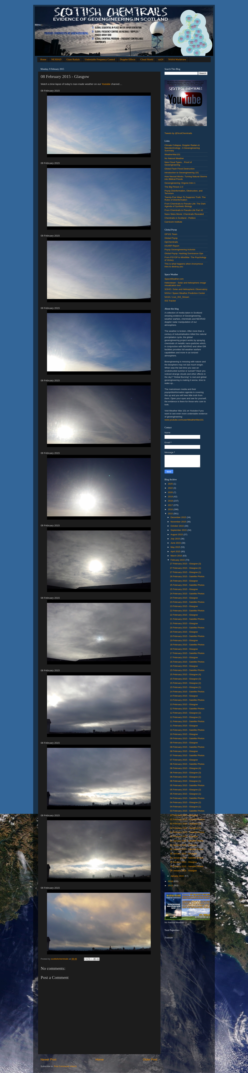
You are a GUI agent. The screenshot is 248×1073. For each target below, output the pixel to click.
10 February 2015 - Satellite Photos (187, 730)
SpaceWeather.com (174, 279)
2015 (170, 513)
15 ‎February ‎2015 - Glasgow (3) (185, 679)
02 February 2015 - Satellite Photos (187, 819)
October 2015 (177, 526)
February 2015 (178, 560)
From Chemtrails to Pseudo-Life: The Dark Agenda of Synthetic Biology (185, 205)
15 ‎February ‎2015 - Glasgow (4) (185, 674)
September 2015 (179, 530)
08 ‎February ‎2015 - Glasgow (184, 751)
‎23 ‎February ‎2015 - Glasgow (184, 606)
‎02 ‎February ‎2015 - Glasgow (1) (185, 828)
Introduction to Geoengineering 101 (182, 172)
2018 (170, 501)
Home (43, 59)
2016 (170, 509)
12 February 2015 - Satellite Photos (187, 708)
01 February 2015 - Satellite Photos (187, 832)
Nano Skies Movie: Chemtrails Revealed (184, 214)
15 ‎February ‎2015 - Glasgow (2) (185, 683)
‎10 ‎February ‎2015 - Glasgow (184, 734)
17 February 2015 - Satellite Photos (187, 653)
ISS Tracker (170, 301)
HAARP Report (172, 246)
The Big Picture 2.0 (174, 187)
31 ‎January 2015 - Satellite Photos (186, 841)
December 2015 (179, 517)
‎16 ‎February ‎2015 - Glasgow (184, 666)
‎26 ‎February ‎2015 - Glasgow (184, 581)
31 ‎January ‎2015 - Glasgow (183, 845)
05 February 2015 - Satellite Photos (187, 785)
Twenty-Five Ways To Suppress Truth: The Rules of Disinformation (185, 198)
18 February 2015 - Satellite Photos (187, 644)
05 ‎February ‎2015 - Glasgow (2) (185, 789)
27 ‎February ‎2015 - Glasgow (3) (185, 563)
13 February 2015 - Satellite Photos (187, 700)
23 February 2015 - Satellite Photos (187, 602)
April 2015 (176, 551)
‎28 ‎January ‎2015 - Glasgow (183, 870)
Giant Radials (73, 59)
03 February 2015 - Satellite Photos (187, 811)
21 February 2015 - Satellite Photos (187, 619)
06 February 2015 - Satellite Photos (187, 764)
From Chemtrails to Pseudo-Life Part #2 (184, 210)
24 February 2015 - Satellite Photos (187, 593)
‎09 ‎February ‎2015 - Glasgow (184, 742)
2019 (170, 496)
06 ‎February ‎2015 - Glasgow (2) (185, 777)
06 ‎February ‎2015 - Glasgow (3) (185, 772)
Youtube (106, 84)
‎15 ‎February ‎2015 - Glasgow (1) (185, 687)
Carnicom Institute (173, 222)
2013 (170, 885)
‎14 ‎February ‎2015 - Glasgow (184, 696)
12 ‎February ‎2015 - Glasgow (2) (185, 713)
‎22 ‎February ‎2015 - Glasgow (184, 615)
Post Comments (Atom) (65, 1066)
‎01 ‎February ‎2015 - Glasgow (184, 836)
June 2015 (176, 543)
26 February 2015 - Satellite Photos (187, 576)
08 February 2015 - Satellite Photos (187, 747)
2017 (170, 505)
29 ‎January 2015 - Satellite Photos (186, 858)
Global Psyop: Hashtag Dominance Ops (184, 253)
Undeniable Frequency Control (100, 59)
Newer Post (48, 1059)
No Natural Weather (174, 158)
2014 (170, 881)
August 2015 (177, 534)
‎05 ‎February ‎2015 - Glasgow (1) (185, 794)
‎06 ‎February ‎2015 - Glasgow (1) (185, 781)
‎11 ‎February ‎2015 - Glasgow (184, 725)
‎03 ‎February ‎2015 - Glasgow (184, 815)
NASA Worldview (177, 59)
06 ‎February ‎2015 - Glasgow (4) (185, 768)
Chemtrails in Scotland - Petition (180, 218)
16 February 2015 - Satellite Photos (187, 662)
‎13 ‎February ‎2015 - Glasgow (184, 704)
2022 (170, 488)
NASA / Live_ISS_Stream (177, 297)
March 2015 (177, 555)
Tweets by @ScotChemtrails (178, 133)
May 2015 (176, 547)
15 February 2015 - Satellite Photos (187, 670)
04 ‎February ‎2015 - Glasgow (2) (185, 802)
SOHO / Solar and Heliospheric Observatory (186, 289)
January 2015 (177, 876)
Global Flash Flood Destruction (180, 168)
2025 (170, 484)
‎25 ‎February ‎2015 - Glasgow (184, 589)
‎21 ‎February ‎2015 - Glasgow (184, 623)
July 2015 (176, 538)
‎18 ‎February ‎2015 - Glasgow (184, 649)
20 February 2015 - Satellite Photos (187, 627)
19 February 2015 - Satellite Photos (187, 636)
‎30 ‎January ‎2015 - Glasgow (183, 853)
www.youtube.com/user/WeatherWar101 (184, 420)
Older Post (150, 1059)
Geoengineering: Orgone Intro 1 (180, 183)
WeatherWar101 (172, 154)
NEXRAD (56, 59)
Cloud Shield (146, 59)
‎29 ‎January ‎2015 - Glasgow (183, 862)
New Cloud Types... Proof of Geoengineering (178, 163)
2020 (170, 492)
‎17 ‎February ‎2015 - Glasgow (184, 657)
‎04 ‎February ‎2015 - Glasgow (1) (185, 806)
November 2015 (179, 521)
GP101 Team (171, 234)
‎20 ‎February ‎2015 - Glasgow (184, 632)
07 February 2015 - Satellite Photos (187, 755)
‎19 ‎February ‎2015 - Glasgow (184, 640)
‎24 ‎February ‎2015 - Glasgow (184, 598)
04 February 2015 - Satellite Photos (187, 798)
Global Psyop (171, 238)
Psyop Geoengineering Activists (180, 249)
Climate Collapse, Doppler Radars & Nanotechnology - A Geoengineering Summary (182, 148)
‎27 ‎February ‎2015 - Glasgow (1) (185, 572)
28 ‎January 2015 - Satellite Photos (186, 866)
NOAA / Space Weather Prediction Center (185, 293)
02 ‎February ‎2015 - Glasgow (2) (185, 823)
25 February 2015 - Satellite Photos (187, 585)
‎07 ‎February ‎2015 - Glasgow (184, 760)
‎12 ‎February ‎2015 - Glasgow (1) (185, 717)
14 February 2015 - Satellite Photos (187, 691)
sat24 (160, 59)
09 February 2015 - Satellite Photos (187, 738)
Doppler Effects (127, 59)
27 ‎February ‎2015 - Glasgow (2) (185, 568)
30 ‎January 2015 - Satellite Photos (186, 849)
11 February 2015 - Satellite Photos (187, 721)
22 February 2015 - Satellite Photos (187, 610)
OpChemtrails (171, 242)
